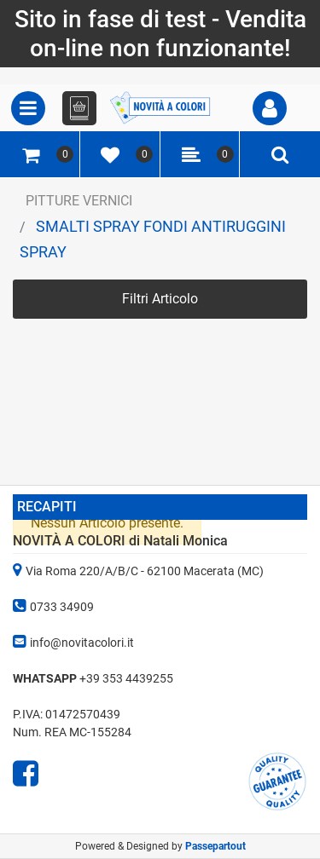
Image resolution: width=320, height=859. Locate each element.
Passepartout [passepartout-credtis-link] (215, 846)
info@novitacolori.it (82, 642)
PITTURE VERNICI (79, 201)
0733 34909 (62, 607)
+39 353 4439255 (126, 678)
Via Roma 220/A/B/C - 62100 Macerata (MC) (145, 571)
